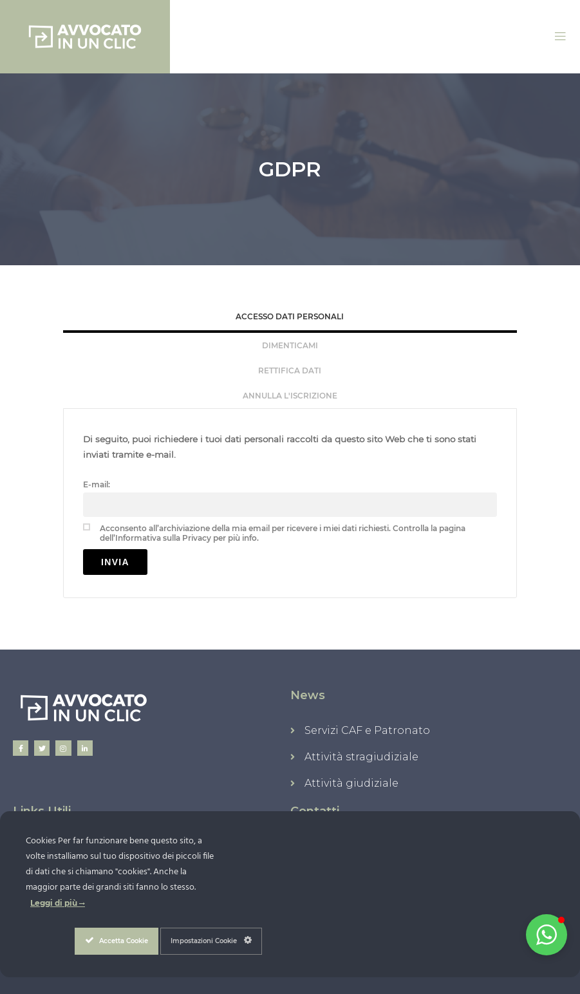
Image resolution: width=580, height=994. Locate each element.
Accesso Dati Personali (290, 316)
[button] (546, 934)
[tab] (290, 318)
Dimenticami (290, 345)
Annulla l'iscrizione (290, 395)
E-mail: (96, 484)
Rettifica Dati (289, 370)
